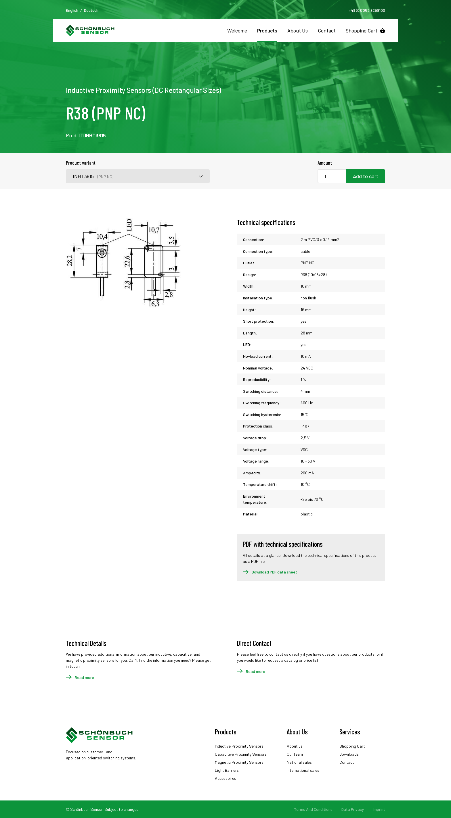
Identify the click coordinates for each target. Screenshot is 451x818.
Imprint (379, 809)
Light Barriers (227, 770)
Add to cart (365, 176)
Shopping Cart (361, 30)
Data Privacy (352, 809)
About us (295, 746)
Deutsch (91, 10)
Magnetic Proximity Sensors (239, 762)
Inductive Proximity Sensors (239, 746)
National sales (299, 762)
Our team (295, 754)
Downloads (349, 754)
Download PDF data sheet (274, 571)
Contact (327, 30)
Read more (84, 677)
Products (267, 30)
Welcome (237, 30)
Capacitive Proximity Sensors (241, 754)
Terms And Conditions (313, 809)
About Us (297, 30)
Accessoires (225, 778)
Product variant (80, 162)
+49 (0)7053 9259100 (367, 10)
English (72, 10)
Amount (325, 162)
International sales (303, 770)
